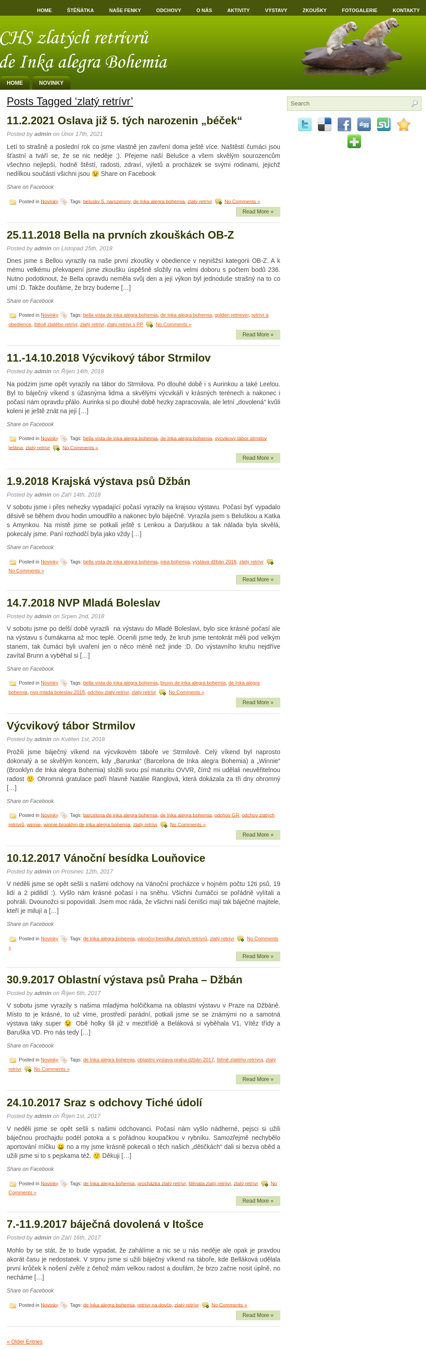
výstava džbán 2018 (214, 561)
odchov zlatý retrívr (108, 692)
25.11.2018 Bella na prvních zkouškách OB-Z (120, 235)
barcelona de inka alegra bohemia (120, 814)
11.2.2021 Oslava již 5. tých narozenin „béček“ (125, 120)
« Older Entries (25, 1342)
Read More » (258, 212)
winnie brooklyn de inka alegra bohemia (86, 824)
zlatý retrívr (199, 201)
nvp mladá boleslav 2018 (57, 692)
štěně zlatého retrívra (240, 1059)
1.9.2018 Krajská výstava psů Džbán (99, 481)
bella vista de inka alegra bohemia (120, 315)
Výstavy (276, 10)
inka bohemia (175, 561)
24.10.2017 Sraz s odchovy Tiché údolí (104, 1102)
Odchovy (168, 10)
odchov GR (226, 814)
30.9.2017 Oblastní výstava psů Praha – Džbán (125, 980)
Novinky (51, 83)
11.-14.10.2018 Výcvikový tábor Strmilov (109, 358)
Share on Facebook (30, 187)
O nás (204, 10)
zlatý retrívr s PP (125, 324)
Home (44, 10)
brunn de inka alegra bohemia (193, 682)
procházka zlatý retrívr (161, 1183)
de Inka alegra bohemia (159, 201)
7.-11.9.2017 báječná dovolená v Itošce (105, 1224)
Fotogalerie (359, 10)
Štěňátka (80, 10)
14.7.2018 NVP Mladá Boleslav (83, 603)
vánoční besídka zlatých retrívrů (172, 938)
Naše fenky (125, 10)
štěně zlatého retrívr (56, 324)
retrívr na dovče (154, 1304)
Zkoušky (315, 10)
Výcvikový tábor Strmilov (71, 726)
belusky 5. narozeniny (106, 201)
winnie (34, 824)
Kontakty (406, 10)
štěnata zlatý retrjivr (209, 1183)
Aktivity (238, 10)
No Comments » (242, 201)
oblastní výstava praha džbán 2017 (175, 1059)
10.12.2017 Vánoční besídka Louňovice (106, 858)
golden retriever (232, 315)
